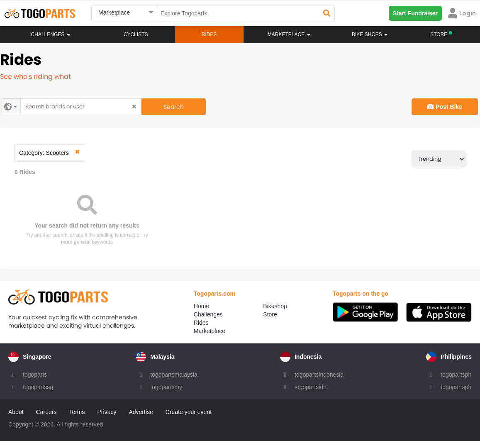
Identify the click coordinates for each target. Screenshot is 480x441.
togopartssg (38, 387)
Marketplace (209, 331)
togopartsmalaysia (173, 374)
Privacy (107, 412)
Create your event (189, 412)
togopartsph (456, 374)
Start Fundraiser (415, 13)
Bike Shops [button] (369, 34)
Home (201, 306)
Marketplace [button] (289, 34)
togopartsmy (166, 387)
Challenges (50, 34)
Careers (46, 412)
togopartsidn (310, 387)
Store (270, 314)
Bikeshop (275, 306)
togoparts (35, 374)
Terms (77, 412)
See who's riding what (35, 76)
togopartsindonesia (319, 374)
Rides (209, 34)
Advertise (141, 412)
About (16, 412)
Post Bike (444, 106)
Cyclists (136, 34)
